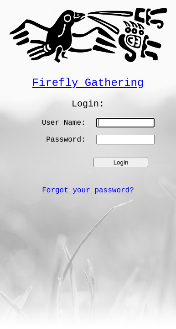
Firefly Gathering (88, 83)
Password (63, 139)
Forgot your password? (88, 190)
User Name (61, 123)
